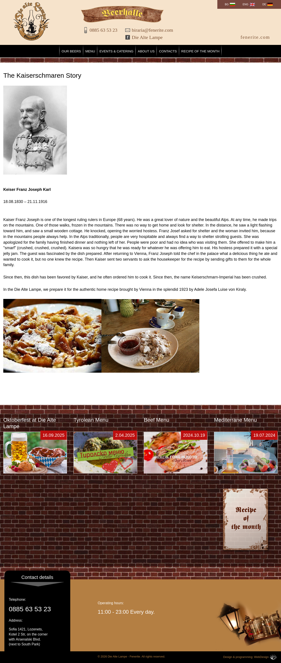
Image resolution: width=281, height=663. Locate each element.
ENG (245, 4)
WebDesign (265, 657)
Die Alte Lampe (147, 37)
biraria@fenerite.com (149, 30)
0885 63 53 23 (103, 30)
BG (227, 4)
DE (264, 4)
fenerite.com (255, 37)
